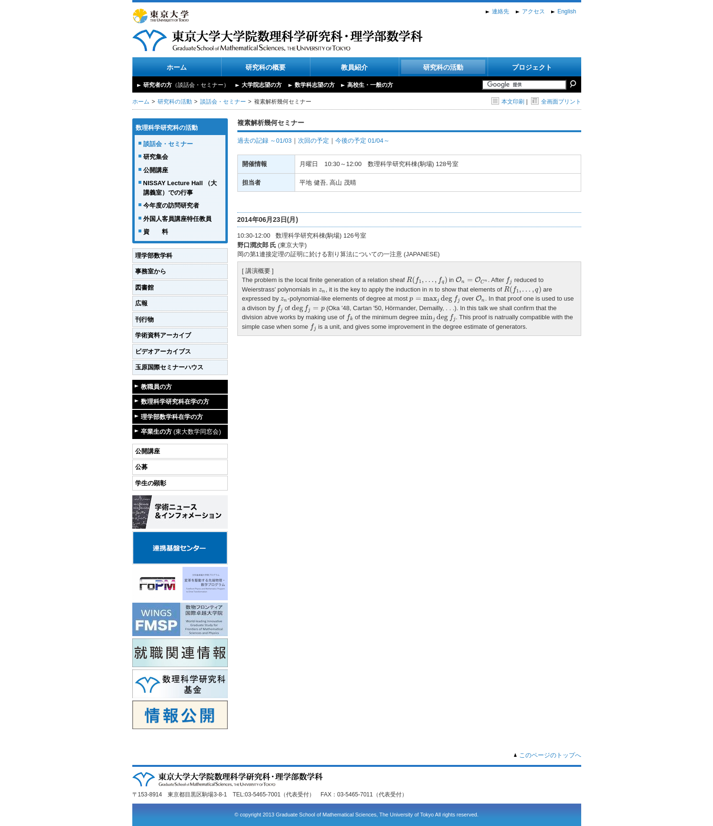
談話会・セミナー (223, 101)
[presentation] (426, 280)
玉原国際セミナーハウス (169, 367)
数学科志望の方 (315, 85)
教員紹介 (354, 67)
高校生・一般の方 (370, 85)
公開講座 (155, 170)
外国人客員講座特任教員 (177, 218)
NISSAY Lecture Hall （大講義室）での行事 (180, 187)
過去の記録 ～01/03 (264, 140)
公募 (141, 467)
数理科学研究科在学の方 (175, 401)
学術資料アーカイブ (163, 335)
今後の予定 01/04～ (362, 140)
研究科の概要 (265, 67)
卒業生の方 (181, 431)
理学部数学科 (153, 255)
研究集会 (155, 156)
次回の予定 (313, 140)
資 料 (155, 231)
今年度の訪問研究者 (171, 205)
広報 (141, 303)
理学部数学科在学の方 (172, 416)
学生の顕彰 (150, 483)
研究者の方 (186, 85)
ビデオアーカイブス (163, 351)
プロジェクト (532, 67)
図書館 (144, 287)
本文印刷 (507, 101)
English (566, 11)
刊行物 (144, 319)
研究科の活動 (443, 67)
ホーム (177, 67)
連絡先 (500, 11)
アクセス (533, 11)
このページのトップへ (550, 755)
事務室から (150, 271)
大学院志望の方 (262, 85)
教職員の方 (156, 386)
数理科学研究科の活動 (167, 127)
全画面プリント (556, 101)
